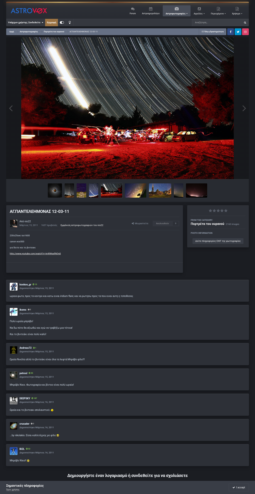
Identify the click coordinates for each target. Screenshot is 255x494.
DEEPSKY (24, 398)
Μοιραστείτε (140, 223)
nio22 (28, 221)
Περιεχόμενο (217, 13)
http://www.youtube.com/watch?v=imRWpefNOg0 (35, 253)
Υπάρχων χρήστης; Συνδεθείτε (25, 22)
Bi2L (22, 449)
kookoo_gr (25, 284)
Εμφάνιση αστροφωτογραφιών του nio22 (82, 225)
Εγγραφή (51, 22)
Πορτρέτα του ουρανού (207, 224)
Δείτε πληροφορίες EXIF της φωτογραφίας (218, 241)
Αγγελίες (198, 13)
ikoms (22, 309)
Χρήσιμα (236, 13)
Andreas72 (25, 347)
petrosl (23, 373)
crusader (24, 423)
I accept (239, 487)
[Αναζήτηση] (209, 22)
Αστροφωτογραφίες (176, 13)
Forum (133, 13)
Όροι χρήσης (12, 489)
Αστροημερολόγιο (150, 13)
